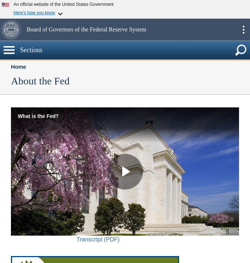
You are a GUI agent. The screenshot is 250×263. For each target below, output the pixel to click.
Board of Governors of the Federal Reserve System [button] (86, 29)
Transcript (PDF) (98, 239)
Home (18, 67)
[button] (12, 30)
